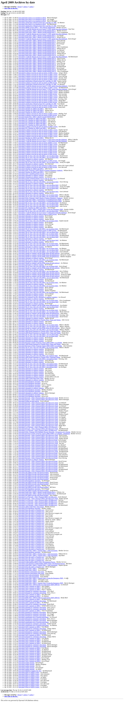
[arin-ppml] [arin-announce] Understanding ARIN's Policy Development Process (41, 563)
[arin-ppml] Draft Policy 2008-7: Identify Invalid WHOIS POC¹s (37, 35)
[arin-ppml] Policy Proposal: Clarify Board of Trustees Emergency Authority (40, 170)
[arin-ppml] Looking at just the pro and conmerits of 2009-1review (37, 165)
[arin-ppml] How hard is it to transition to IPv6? (32, 18)
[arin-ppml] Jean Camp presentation (28, 575)
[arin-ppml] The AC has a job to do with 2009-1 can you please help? (38, 195)
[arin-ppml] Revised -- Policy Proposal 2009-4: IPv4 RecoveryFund (38, 440)
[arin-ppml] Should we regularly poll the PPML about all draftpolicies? (39, 255)
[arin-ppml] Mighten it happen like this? (30, 671)
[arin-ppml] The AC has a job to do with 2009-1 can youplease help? (38, 355)
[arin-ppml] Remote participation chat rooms (31, 571)
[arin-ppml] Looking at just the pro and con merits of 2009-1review (38, 82)
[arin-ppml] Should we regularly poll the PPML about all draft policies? (39, 253)
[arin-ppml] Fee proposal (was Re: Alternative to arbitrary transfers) (38, 297)
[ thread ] (19, 6)
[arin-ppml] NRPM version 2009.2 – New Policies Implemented (37, 27)
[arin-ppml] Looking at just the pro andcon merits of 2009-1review (37, 214)
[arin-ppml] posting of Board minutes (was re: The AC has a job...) (37, 178)
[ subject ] (25, 6)
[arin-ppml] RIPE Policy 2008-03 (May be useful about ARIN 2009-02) (39, 584)
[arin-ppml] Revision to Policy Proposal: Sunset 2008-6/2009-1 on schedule (40, 342)
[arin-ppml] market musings (26, 662)
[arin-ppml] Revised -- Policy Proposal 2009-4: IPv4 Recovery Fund (38, 398)
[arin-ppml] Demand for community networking (32, 591)
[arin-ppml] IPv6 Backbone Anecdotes (29, 381)
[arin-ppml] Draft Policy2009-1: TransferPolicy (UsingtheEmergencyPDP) (40, 199)
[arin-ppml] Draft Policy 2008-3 (27, 568)
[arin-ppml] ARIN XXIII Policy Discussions (31, 507)
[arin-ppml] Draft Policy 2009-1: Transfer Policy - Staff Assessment (38, 550)
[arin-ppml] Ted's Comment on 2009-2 (29, 586)
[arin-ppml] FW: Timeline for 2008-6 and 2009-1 (32, 118)
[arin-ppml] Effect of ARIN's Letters (29, 672)
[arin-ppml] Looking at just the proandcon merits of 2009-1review (37, 230)
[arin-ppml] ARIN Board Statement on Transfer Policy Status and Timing (39, 320)
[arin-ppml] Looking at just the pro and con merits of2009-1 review (38, 143)
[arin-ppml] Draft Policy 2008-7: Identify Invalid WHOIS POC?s (37, 50)
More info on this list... (11, 8)
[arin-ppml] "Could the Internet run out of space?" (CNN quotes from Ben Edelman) (42, 139)
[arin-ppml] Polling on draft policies (29, 401)
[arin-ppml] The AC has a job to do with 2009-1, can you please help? (38, 156)
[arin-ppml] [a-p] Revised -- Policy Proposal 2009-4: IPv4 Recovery (38, 427)
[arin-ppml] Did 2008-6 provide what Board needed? (33, 472)
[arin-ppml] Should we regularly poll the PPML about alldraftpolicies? (38, 305)
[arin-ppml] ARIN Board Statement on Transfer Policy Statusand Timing (39, 357)
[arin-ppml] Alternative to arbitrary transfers (31, 159)
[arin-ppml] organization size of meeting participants (33, 617)
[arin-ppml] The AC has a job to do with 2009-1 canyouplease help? (38, 359)
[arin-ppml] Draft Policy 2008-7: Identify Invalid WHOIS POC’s (37, 30)
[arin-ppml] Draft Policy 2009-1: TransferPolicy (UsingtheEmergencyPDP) (40, 201)
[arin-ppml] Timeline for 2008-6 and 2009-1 (31, 108)
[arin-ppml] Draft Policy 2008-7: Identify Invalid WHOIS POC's (37, 43)
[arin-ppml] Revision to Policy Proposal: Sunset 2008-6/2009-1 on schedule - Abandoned (44, 433)
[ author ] (31, 6)
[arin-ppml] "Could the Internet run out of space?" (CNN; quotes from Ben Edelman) (43, 29)
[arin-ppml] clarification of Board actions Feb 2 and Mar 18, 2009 (37, 22)
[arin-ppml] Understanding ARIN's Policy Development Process (37, 562)
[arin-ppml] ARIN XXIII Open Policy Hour (31, 378)
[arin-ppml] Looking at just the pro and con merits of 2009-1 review (38, 73)
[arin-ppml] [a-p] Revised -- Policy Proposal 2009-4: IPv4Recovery (38, 430)
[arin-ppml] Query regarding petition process (31, 173)
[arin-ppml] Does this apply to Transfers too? (31, 510)
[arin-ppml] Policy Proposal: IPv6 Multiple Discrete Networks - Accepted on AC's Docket (44, 432)
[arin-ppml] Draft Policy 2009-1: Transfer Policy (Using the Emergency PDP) (40, 209)
